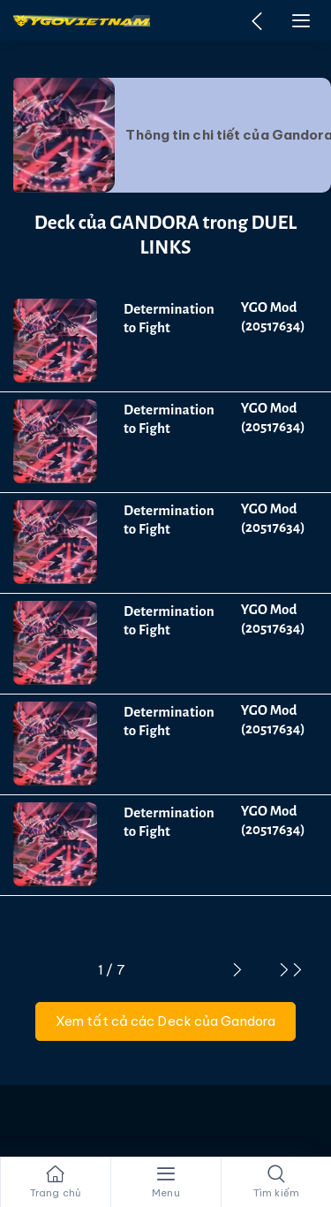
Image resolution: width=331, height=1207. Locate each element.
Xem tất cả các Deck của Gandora (165, 1021)
